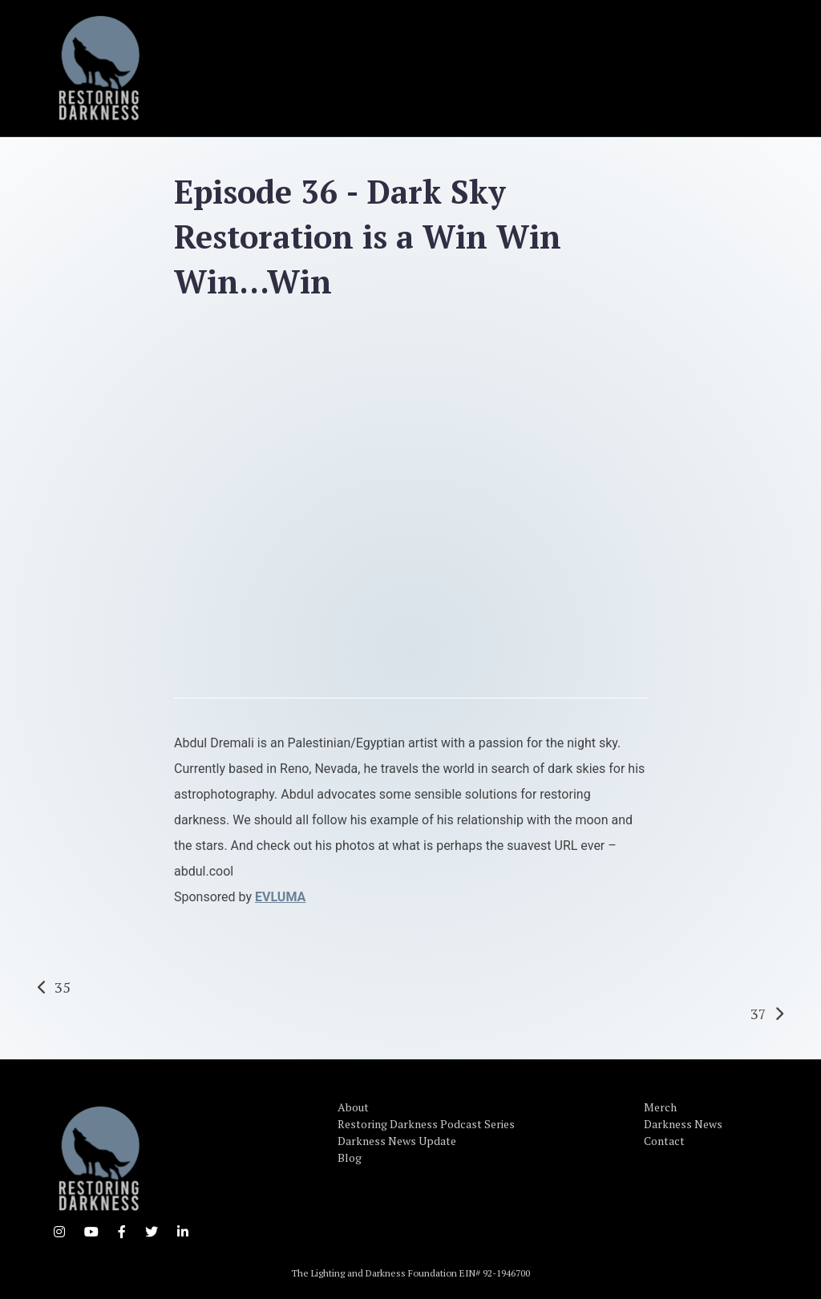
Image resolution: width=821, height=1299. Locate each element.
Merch (660, 1107)
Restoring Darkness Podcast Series (426, 1123)
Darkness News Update (397, 1140)
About (353, 1107)
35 (63, 987)
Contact (664, 1140)
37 (758, 1013)
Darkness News (683, 1123)
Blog (350, 1157)
